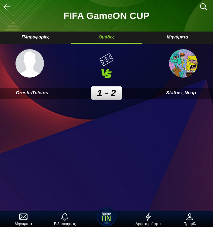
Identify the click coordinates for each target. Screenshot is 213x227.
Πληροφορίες (35, 36)
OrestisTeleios (32, 92)
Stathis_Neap (181, 92)
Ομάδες (107, 36)
